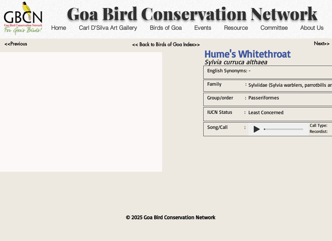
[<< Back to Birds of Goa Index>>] (166, 44)
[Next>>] (321, 43)
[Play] (257, 129)
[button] (203, 27)
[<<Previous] (15, 43)
